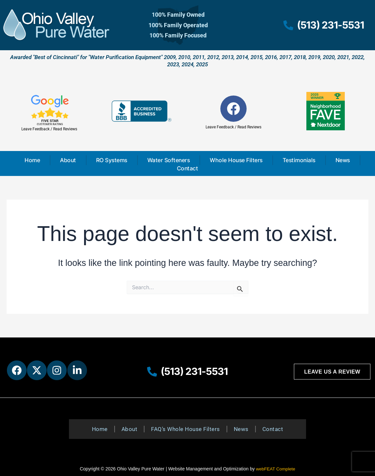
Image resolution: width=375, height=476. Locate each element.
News (343, 160)
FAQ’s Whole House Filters (185, 429)
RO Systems (111, 160)
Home (32, 160)
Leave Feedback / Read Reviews (49, 129)
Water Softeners (168, 160)
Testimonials (299, 160)
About (68, 160)
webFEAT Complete (275, 468)
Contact (187, 168)
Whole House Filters (236, 160)
